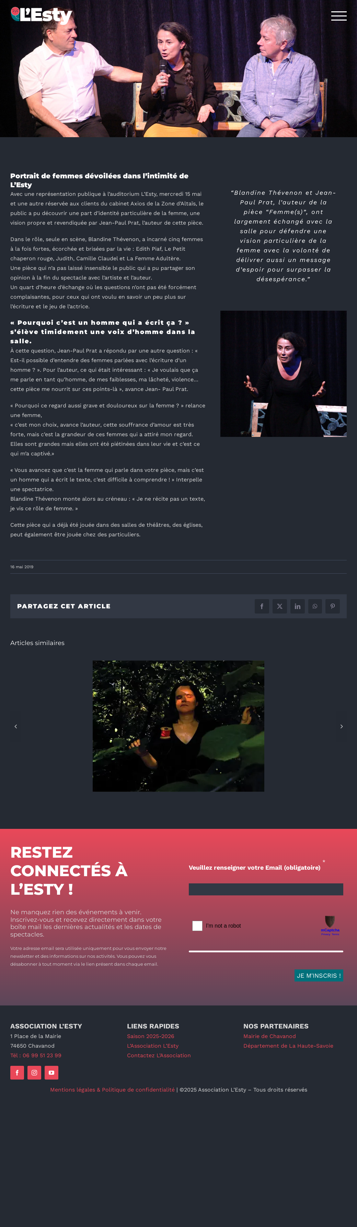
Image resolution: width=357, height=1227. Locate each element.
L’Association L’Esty (152, 1046)
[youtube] (51, 1073)
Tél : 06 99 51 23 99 (35, 1055)
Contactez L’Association (159, 1055)
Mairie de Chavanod (269, 1036)
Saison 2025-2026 (150, 1036)
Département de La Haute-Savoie (288, 1046)
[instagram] (34, 1073)
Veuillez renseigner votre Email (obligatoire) (255, 867)
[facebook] (17, 1073)
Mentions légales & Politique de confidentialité (112, 1089)
